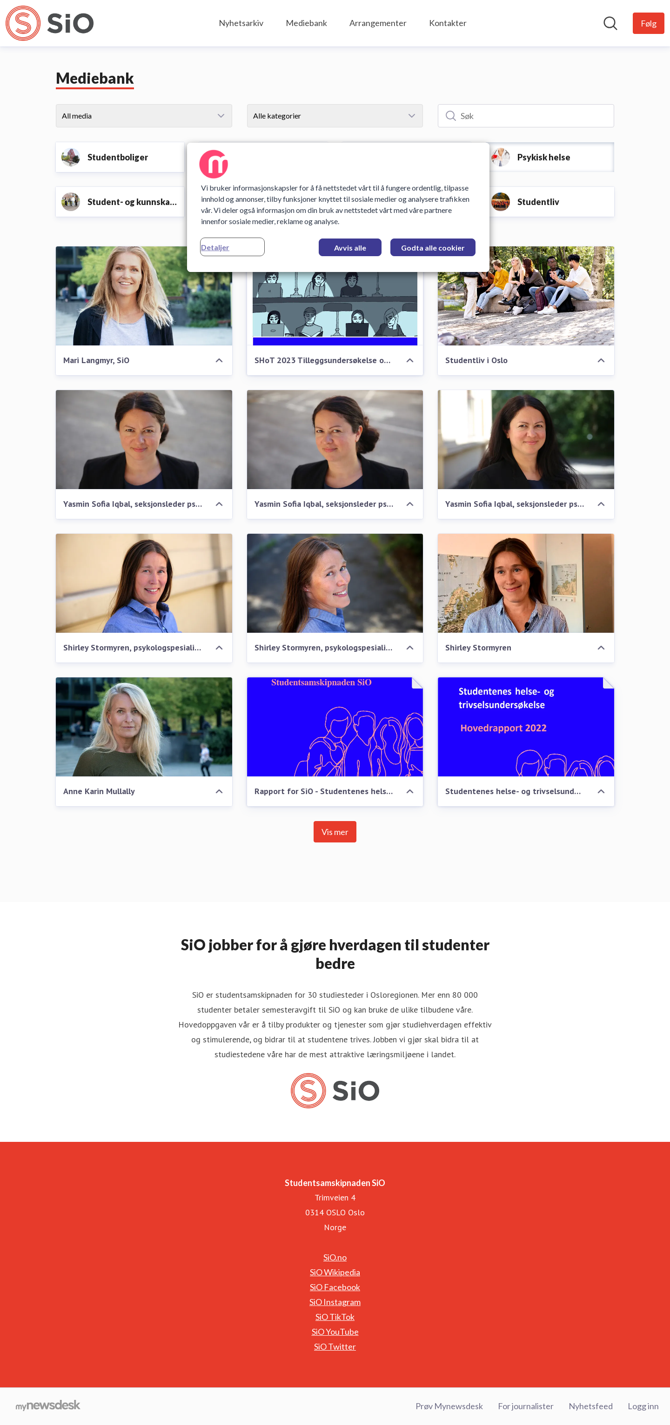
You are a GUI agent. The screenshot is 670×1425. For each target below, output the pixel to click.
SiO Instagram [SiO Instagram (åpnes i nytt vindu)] (335, 1302)
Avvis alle (350, 247)
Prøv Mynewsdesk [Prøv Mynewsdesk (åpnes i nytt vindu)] (449, 1406)
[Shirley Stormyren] (526, 583)
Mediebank (306, 23)
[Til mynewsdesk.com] (48, 1406)
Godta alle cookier (433, 247)
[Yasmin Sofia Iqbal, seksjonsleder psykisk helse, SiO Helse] (144, 439)
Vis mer (335, 832)
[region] (338, 207)
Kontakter (448, 23)
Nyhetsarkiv (241, 23)
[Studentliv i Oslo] (526, 295)
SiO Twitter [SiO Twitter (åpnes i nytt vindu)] (335, 1346)
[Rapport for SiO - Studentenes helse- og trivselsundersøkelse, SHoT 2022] (335, 726)
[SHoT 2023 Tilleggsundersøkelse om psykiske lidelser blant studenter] (335, 295)
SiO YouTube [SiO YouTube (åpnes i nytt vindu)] (335, 1331)
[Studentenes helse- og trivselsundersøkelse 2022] (526, 726)
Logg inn (643, 1406)
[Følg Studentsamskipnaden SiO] (648, 23)
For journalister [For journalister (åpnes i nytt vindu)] (526, 1406)
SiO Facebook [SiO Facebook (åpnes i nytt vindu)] (335, 1287)
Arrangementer (378, 23)
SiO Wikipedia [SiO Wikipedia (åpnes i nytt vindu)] (335, 1272)
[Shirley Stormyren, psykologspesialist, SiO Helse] (144, 583)
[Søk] (526, 115)
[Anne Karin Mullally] (144, 726)
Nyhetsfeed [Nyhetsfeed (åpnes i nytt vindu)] (591, 1406)
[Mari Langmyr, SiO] (144, 295)
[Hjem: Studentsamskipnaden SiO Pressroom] (50, 23)
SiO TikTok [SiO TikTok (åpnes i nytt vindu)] (335, 1317)
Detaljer (215, 247)
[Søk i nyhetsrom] (610, 23)
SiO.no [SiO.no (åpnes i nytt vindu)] (335, 1257)
